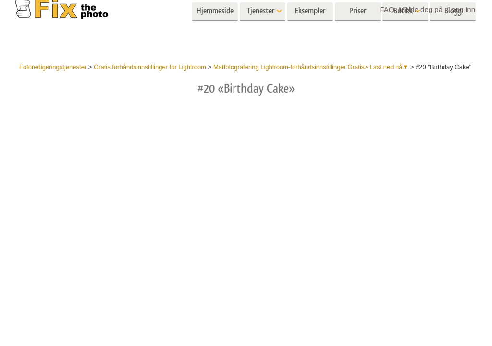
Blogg (453, 28)
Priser (357, 28)
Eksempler (310, 28)
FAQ (387, 9)
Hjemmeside (215, 28)
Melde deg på (421, 9)
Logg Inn (461, 9)
